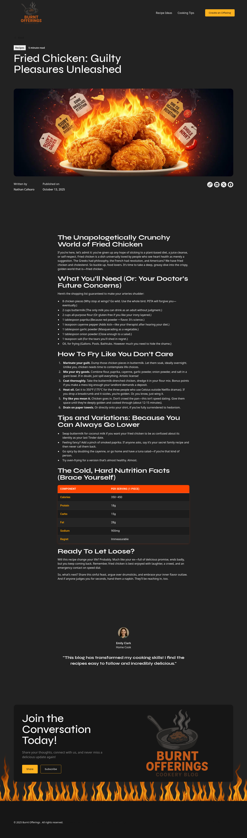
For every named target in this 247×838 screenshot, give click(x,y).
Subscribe (51, 769)
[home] (31, 13)
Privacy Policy (74, 822)
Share (29, 769)
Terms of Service (95, 822)
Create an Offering (220, 12)
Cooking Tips (186, 13)
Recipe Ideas (164, 13)
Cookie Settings (118, 822)
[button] (199, 11)
